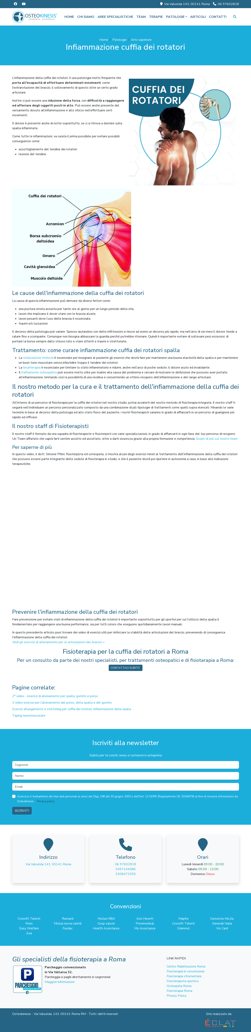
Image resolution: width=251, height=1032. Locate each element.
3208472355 (125, 874)
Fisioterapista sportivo (183, 981)
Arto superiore (141, 40)
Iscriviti (22, 810)
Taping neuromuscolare (28, 715)
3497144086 (125, 869)
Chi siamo (85, 17)
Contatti (217, 17)
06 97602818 (226, 4)
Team (141, 17)
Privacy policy (45, 801)
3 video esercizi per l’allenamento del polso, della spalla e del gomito (62, 702)
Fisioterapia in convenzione (185, 971)
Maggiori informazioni (59, 982)
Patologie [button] (175, 17)
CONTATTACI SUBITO (126, 668)
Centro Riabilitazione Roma (186, 966)
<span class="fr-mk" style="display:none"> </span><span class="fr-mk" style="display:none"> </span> (125, 533)
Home (69, 17)
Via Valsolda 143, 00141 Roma (185, 4)
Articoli (198, 17)
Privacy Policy (176, 995)
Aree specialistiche (115, 17)
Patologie (119, 40)
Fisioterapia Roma (179, 991)
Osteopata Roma (179, 986)
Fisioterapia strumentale (184, 976)
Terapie (156, 17)
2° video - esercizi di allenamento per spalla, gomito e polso (55, 696)
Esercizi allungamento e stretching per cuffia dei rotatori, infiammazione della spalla (71, 709)
